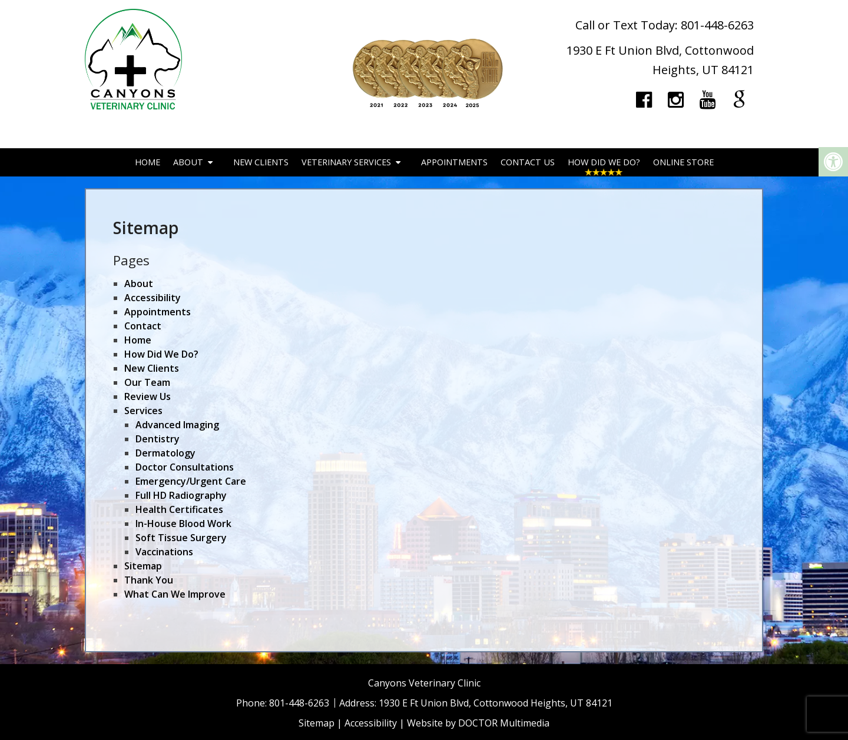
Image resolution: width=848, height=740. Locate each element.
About (188, 162)
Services (143, 410)
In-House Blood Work (183, 523)
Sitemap (143, 565)
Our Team (147, 382)
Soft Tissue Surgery (181, 537)
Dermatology (165, 452)
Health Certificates (179, 509)
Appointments (454, 162)
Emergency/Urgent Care (190, 481)
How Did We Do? (604, 162)
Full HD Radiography (181, 495)
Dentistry (157, 438)
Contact (142, 325)
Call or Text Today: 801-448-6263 (664, 25)
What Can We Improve (175, 594)
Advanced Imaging (177, 424)
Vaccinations (164, 551)
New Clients (261, 162)
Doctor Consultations (184, 467)
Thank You (148, 580)
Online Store (683, 162)
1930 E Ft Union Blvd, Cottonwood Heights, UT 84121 (495, 702)
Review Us (147, 396)
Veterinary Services (346, 162)
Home (147, 162)
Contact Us (528, 162)
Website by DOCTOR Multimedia (478, 722)
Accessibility (152, 297)
